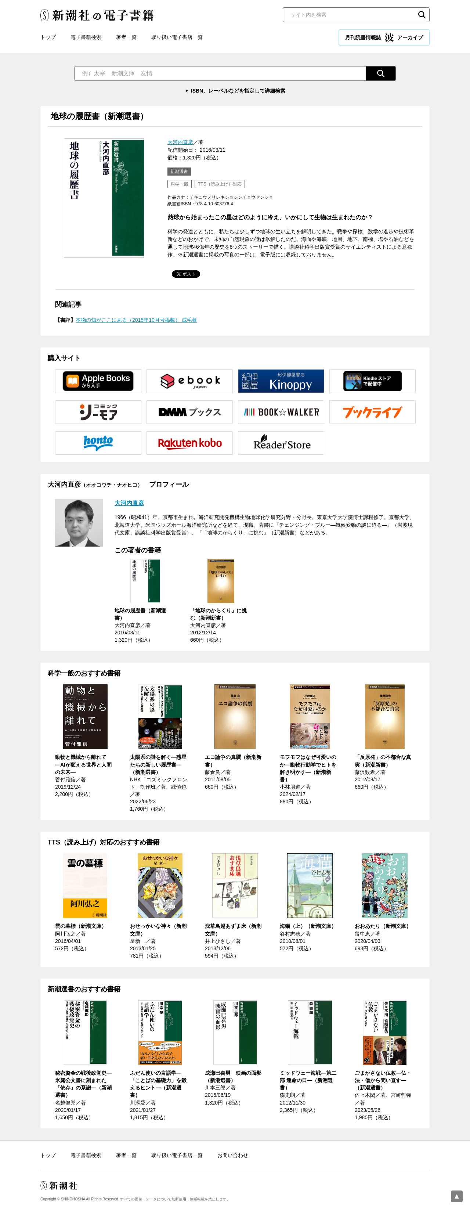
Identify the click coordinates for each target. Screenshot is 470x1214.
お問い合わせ (232, 1155)
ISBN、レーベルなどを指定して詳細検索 (238, 91)
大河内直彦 (180, 142)
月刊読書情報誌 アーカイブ (384, 37)
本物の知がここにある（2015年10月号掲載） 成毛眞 (136, 320)
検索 (422, 15)
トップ (48, 37)
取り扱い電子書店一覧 (177, 37)
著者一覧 (126, 37)
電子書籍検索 (85, 37)
